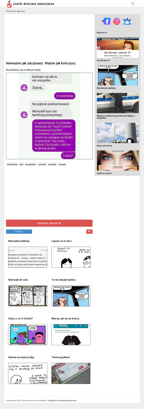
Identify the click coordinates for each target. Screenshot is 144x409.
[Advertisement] (49, 37)
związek (62, 164)
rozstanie (42, 164)
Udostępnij (19, 232)
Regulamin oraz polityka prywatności (62, 401)
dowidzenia (12, 164)
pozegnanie (30, 164)
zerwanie (52, 164)
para (21, 164)
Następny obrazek (49, 223)
